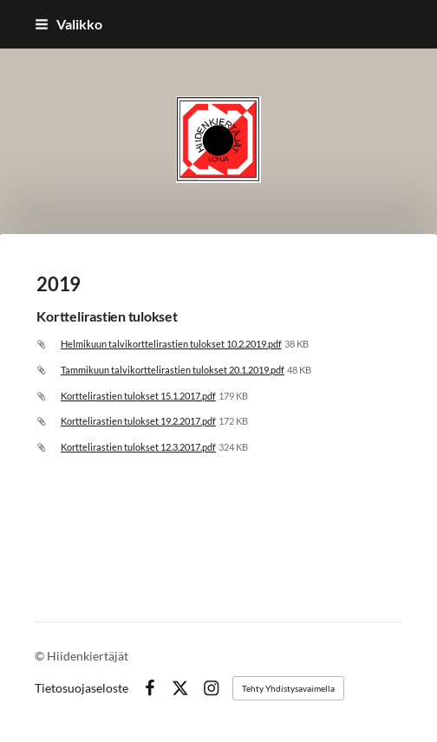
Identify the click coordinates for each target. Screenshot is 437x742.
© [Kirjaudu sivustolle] (41, 655)
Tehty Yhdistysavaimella (288, 688)
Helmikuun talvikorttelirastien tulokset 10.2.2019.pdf (171, 343)
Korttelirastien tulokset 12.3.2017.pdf (138, 446)
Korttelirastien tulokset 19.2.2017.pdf (138, 420)
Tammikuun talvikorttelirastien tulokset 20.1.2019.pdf (172, 369)
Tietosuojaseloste (81, 688)
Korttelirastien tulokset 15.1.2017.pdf (138, 395)
